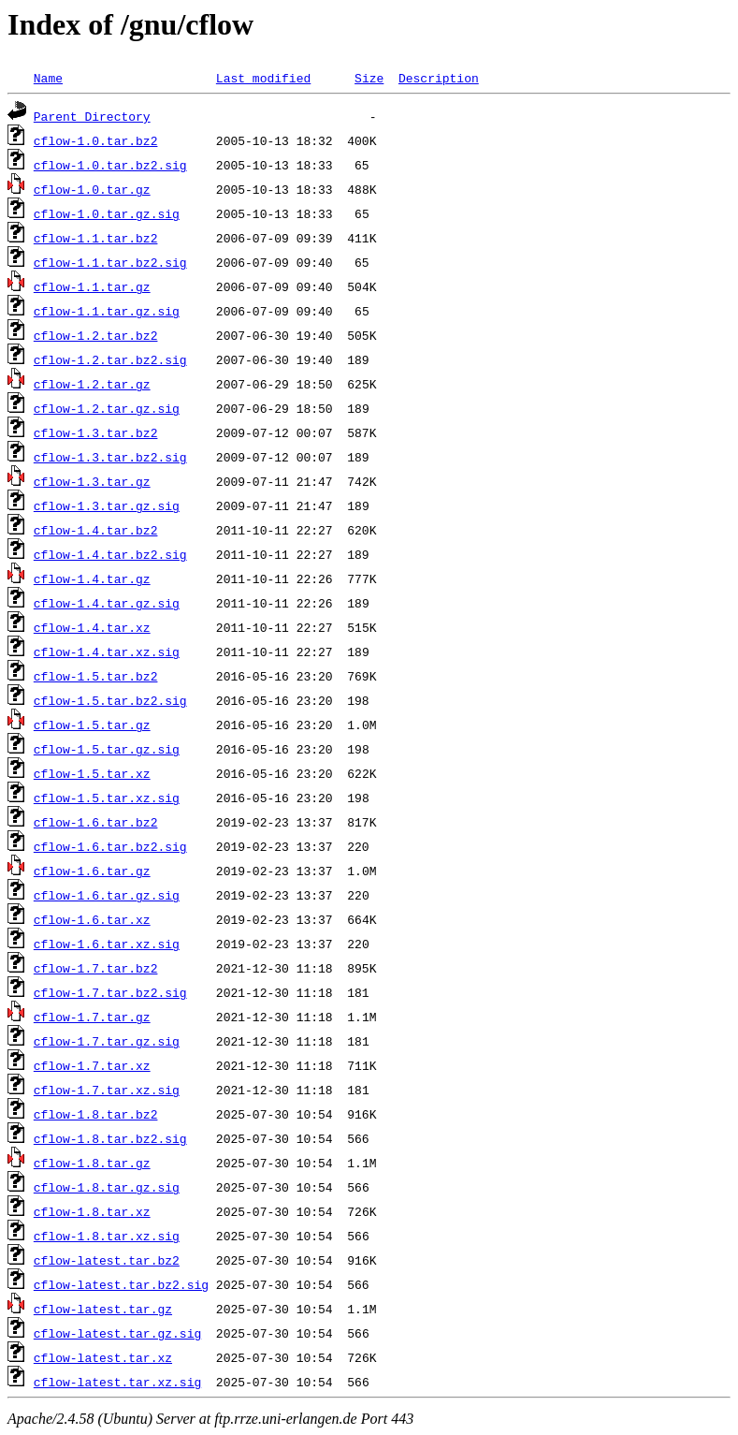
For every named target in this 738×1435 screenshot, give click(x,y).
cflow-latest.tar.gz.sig (117, 1333)
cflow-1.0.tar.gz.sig (107, 213)
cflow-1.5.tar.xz (92, 773)
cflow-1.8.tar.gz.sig (107, 1187)
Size (369, 77)
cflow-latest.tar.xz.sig (117, 1381)
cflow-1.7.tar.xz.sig (107, 1089)
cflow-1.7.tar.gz (92, 1016)
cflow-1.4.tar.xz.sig (107, 651)
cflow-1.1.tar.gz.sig (107, 310)
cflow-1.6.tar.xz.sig (107, 943)
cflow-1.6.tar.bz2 (96, 821)
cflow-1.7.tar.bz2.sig (110, 992)
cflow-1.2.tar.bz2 (96, 335)
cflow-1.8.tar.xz (92, 1211)
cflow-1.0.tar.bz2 (96, 140)
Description (438, 77)
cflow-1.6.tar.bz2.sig (110, 846)
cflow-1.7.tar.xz (92, 1065)
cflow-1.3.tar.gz (92, 481)
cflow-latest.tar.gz (103, 1308)
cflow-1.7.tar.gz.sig (107, 1040)
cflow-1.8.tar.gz (92, 1162)
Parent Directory (92, 116)
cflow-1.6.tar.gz (92, 870)
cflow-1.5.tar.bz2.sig (110, 700)
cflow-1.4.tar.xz (92, 627)
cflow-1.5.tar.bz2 (96, 675)
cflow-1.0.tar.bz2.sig (110, 164)
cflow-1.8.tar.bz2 (96, 1114)
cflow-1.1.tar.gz (92, 286)
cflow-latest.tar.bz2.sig (121, 1284)
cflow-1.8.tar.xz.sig (107, 1235)
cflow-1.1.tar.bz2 (96, 237)
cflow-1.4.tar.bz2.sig (110, 554)
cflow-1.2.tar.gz (92, 383)
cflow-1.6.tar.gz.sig (107, 894)
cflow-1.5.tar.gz (92, 724)
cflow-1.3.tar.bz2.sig (110, 456)
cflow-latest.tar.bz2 (107, 1260)
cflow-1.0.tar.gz (92, 189)
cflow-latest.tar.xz (103, 1357)
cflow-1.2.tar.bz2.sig (110, 359)
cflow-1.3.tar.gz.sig (107, 505)
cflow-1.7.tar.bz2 (96, 967)
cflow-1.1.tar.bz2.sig (110, 262)
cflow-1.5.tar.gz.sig (107, 748)
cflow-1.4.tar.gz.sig (107, 602)
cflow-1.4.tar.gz (92, 578)
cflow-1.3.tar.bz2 (96, 432)
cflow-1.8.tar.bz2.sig (110, 1138)
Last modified (263, 77)
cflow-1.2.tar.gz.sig (107, 408)
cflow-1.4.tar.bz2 (96, 529)
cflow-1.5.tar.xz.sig (107, 797)
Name (48, 77)
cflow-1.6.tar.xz (92, 919)
